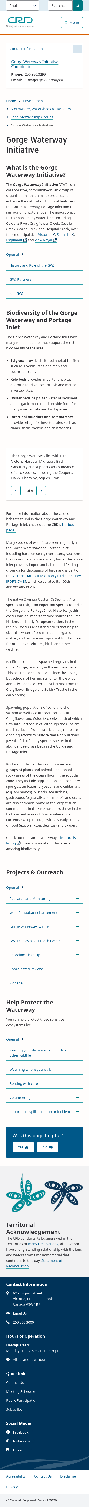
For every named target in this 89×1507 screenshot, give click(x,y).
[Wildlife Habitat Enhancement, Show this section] (44, 912)
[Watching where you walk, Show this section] (44, 1069)
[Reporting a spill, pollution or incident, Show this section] (44, 1111)
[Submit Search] (78, 5)
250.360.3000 (23, 1322)
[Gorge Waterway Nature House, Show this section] (44, 926)
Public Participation (21, 1400)
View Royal (46, 240)
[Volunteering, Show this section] (44, 1097)
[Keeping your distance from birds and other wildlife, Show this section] (44, 1053)
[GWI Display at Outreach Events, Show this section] (44, 940)
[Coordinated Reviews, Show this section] (44, 969)
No (45, 1147)
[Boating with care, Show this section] (44, 1083)
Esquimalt (16, 240)
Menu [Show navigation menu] (74, 22)
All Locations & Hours (30, 1359)
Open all (13, 254)
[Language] (22, 5)
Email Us (20, 1313)
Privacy (12, 1487)
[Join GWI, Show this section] (44, 293)
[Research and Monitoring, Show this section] (44, 898)
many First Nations (43, 1244)
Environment (33, 100)
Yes (20, 1147)
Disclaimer (68, 1476)
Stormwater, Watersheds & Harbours (41, 109)
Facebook (23, 1432)
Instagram (23, 1441)
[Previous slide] (16, 490)
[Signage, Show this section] (44, 983)
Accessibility (16, 1476)
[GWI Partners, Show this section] (44, 279)
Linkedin (22, 1450)
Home (11, 100)
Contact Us (15, 1382)
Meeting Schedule (20, 1391)
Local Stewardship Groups (32, 117)
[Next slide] (41, 490)
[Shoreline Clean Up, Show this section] (44, 955)
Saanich (65, 234)
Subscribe (14, 1409)
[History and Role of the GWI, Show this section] (44, 265)
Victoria (46, 234)
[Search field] (60, 5)
